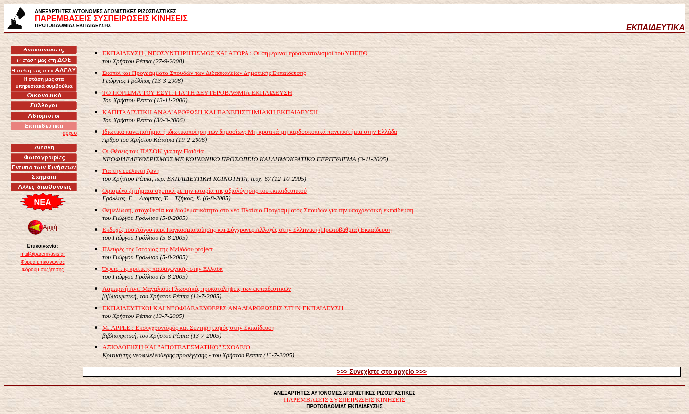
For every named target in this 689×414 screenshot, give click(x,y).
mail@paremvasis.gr (42, 254)
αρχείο (70, 133)
